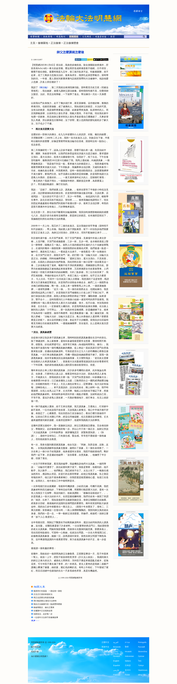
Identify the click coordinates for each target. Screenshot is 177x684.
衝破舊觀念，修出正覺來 (43, 607)
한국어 (128, 670)
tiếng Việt (142, 675)
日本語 (128, 665)
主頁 (32, 43)
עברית (127, 642)
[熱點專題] (47, 37)
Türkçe (141, 665)
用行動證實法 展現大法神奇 (45, 601)
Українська (142, 670)
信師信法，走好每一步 (42, 614)
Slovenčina (142, 652)
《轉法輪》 (43, 87)
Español (116, 665)
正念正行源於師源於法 (42, 594)
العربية (115, 642)
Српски (141, 656)
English (116, 661)
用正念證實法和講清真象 (43, 598)
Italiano (128, 661)
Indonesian (129, 656)
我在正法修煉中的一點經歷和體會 (47, 604)
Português (142, 642)
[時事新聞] (34, 37)
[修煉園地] (73, 37)
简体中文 (105, 647)
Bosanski (117, 647)
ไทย (139, 661)
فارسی (116, 670)
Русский (141, 647)
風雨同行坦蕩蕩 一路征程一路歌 (47, 591)
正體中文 (105, 642)
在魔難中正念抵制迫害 (42, 611)
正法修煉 (56, 43)
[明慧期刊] (60, 37)
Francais (116, 675)
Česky (115, 652)
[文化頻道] (86, 37)
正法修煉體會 (71, 43)
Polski (127, 675)
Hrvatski (128, 652)
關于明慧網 (36, 647)
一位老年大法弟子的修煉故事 (45, 617)
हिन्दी (126, 647)
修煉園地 (43, 43)
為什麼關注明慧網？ (39, 656)
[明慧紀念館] (101, 37)
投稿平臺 (35, 652)
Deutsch (116, 656)
